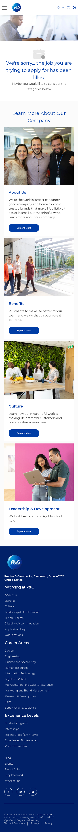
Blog (8, 758)
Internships (12, 729)
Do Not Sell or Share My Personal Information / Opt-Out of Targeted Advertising (29, 819)
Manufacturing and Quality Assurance (29, 684)
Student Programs (17, 723)
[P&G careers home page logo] (22, 7)
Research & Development (21, 696)
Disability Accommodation (22, 623)
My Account (12, 781)
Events (9, 763)
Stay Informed (14, 775)
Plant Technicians (16, 746)
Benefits (10, 600)
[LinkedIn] (21, 792)
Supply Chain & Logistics (20, 707)
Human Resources (16, 667)
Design (9, 650)
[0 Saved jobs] (71, 7)
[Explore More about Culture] (24, 433)
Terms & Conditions (14, 823)
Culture (9, 606)
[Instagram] (33, 792)
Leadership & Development (22, 612)
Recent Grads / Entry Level (21, 734)
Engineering (12, 656)
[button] (60, 7)
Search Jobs (12, 769)
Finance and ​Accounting (20, 662)
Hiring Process (14, 618)
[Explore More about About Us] (24, 228)
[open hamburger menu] (4, 7)
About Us (11, 595)
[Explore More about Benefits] (24, 330)
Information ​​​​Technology (20, 673)
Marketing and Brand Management (27, 690)
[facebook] (8, 792)
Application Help (15, 629)
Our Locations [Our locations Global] (14, 635)
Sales (8, 702)
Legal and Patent (15, 679)
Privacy (35, 823)
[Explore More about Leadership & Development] (24, 531)
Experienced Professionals (21, 740)
